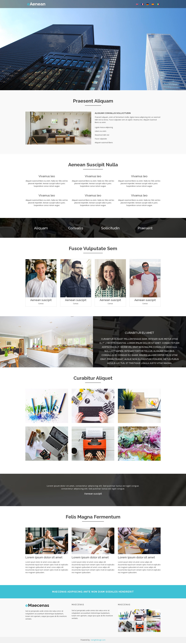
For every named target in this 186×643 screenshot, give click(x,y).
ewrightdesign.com (98, 640)
